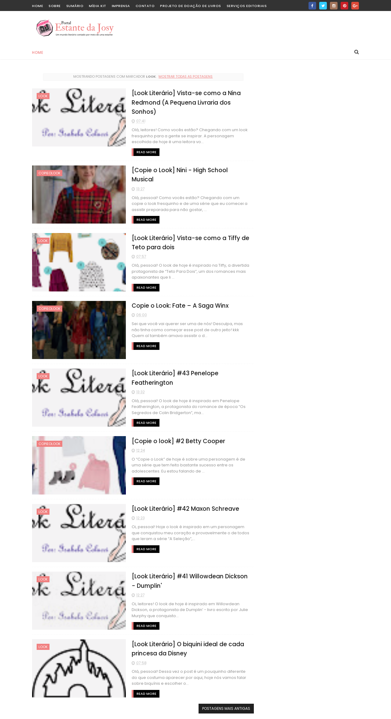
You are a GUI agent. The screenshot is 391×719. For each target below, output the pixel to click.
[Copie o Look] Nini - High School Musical (187, 170)
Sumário (75, 5)
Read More (142, 152)
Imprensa (121, 5)
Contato (145, 5)
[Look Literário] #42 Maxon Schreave (180, 508)
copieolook (49, 173)
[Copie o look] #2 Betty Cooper (173, 440)
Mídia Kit (97, 5)
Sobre (55, 5)
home (37, 5)
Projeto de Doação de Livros (190, 5)
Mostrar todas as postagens (184, 76)
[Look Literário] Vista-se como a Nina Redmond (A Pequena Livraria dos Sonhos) (181, 102)
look (43, 96)
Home (37, 52)
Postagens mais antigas (222, 707)
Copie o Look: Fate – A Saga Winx (175, 305)
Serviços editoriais (247, 5)
